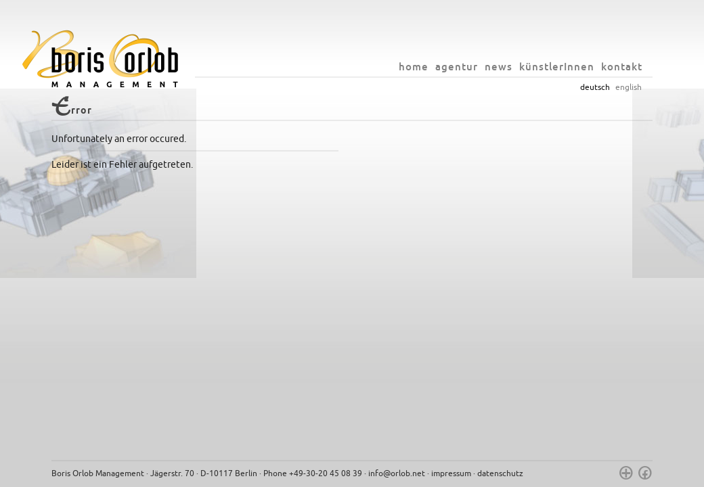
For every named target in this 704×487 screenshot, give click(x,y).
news (498, 66)
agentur (456, 66)
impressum (451, 473)
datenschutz (500, 473)
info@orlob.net (396, 473)
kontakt (621, 66)
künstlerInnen (556, 66)
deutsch (595, 87)
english (628, 87)
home (413, 66)
